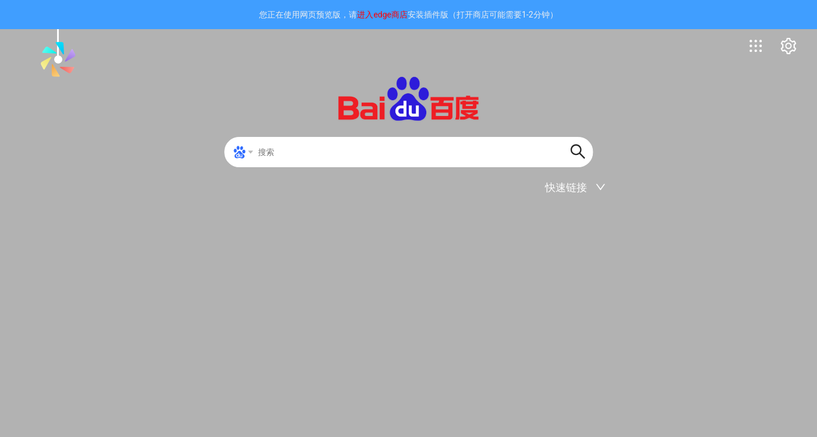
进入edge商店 (382, 14)
